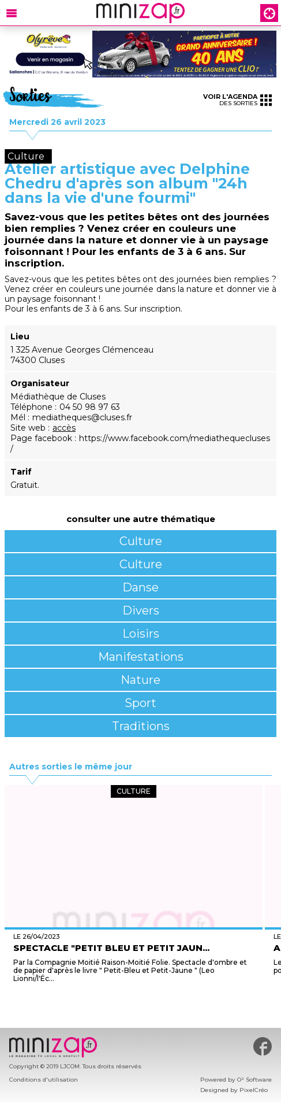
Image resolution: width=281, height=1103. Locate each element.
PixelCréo (253, 1090)
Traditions (141, 726)
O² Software (254, 1079)
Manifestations (140, 657)
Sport (140, 703)
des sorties (237, 99)
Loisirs (140, 634)
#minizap (262, 1046)
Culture (140, 541)
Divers (140, 610)
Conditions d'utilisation (43, 1079)
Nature (140, 680)
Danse (140, 587)
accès (64, 428)
